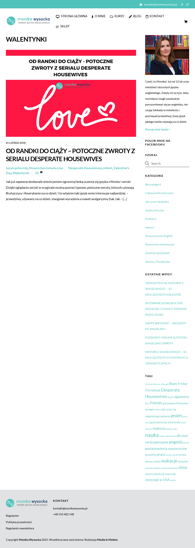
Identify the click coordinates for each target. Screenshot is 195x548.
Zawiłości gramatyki (157, 253)
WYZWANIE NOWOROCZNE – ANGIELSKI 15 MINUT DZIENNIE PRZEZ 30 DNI (166, 308)
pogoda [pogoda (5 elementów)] (176, 441)
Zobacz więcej (19, 206)
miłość (107, 168)
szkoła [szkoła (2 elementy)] (157, 461)
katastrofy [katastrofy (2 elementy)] (174, 422)
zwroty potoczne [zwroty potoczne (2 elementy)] (155, 473)
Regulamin (12, 515)
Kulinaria (150, 218)
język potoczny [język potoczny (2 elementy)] (158, 422)
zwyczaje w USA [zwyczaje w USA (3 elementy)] (157, 480)
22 (37, 173)
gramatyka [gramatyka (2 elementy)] (169, 403)
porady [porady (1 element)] (186, 442)
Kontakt (155, 16)
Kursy (117, 16)
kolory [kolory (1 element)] (183, 422)
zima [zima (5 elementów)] (182, 467)
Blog (135, 16)
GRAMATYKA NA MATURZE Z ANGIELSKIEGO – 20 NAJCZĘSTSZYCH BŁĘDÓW (164, 288)
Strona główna (71, 16)
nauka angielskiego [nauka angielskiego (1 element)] (167, 436)
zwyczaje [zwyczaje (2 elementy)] (170, 473)
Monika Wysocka (30, 539)
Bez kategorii (153, 184)
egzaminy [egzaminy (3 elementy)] (182, 397)
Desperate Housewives (85, 168)
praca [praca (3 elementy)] (161, 454)
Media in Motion (107, 539)
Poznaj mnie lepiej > (157, 129)
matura (149, 227)
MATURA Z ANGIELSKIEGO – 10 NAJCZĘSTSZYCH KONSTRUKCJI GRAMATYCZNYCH (166, 357)
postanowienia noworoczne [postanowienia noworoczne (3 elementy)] (166, 449)
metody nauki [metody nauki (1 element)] (171, 429)
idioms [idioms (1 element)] (158, 409)
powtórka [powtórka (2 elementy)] (150, 454)
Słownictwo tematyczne (46, 168)
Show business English (159, 235)
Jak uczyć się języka (157, 201)
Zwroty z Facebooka (157, 261)
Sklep (62, 26)
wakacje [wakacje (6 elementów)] (169, 460)
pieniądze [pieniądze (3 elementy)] (161, 442)
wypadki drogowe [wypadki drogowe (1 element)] (152, 468)
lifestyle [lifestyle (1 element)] (148, 429)
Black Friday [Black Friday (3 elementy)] (178, 384)
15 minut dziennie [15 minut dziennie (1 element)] (152, 384)
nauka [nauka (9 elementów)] (152, 435)
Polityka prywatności (19, 522)
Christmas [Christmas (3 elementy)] (152, 390)
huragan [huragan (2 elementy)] (150, 409)
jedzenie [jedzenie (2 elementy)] (165, 416)
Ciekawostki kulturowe (159, 193)
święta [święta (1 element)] (173, 480)
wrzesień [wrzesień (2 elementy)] (183, 461)
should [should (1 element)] (175, 455)
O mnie (99, 16)
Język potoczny (17, 168)
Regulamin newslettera (20, 528)
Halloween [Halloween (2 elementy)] (182, 403)
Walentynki (21, 173)
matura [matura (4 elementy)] (159, 428)
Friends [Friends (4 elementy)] (156, 403)
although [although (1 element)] (164, 384)
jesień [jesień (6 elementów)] (176, 415)
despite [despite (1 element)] (171, 397)
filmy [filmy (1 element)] (147, 403)
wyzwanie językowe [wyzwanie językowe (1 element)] (169, 468)
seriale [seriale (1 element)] (169, 455)
